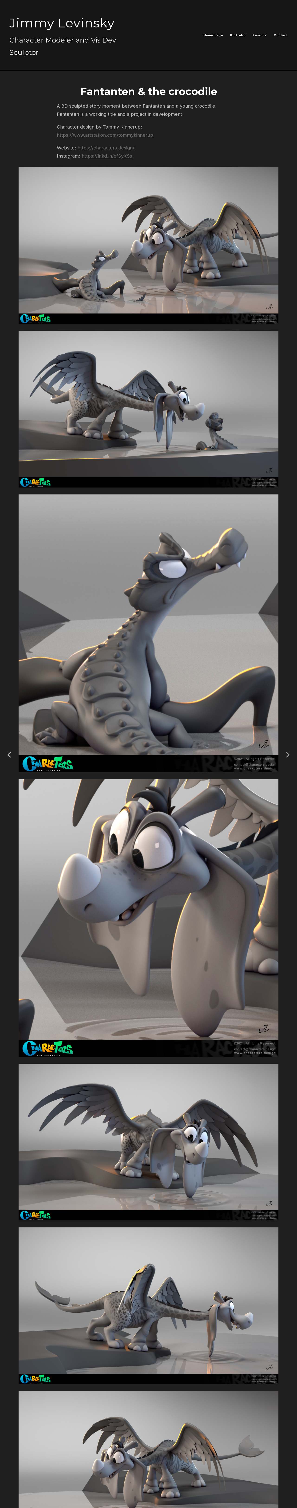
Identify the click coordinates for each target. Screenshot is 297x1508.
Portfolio (237, 35)
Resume (259, 35)
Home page (213, 35)
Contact (281, 35)
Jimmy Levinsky (62, 23)
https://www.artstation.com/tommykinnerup (105, 135)
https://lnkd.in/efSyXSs (107, 156)
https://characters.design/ (105, 148)
